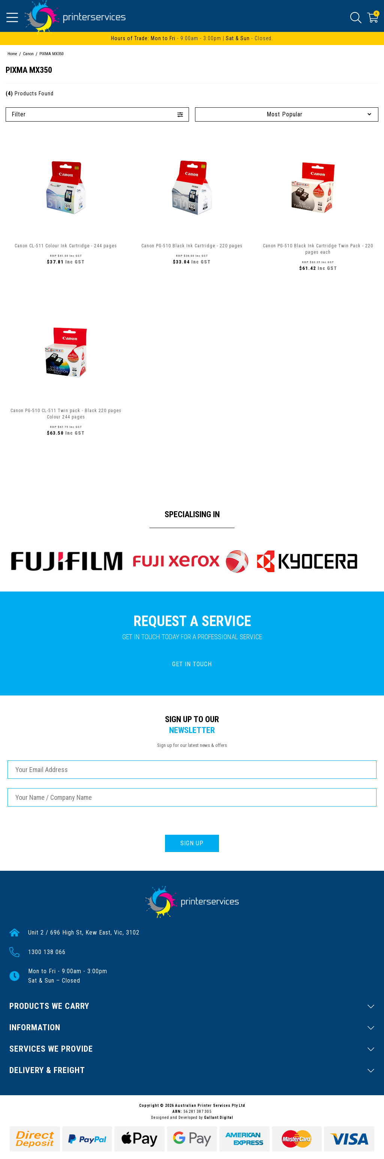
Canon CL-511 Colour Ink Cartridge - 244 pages (66, 245)
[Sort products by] (286, 114)
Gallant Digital (218, 1117)
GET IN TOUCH (192, 664)
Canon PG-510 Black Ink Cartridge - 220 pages (192, 245)
